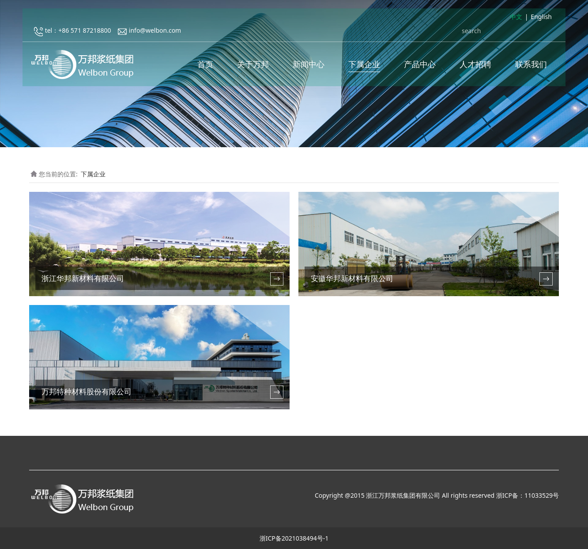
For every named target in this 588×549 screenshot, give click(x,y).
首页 (205, 66)
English (541, 19)
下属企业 (364, 66)
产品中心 (420, 66)
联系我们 (531, 66)
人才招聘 (475, 66)
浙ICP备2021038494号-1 (294, 538)
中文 (516, 19)
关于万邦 (253, 66)
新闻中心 (308, 66)
